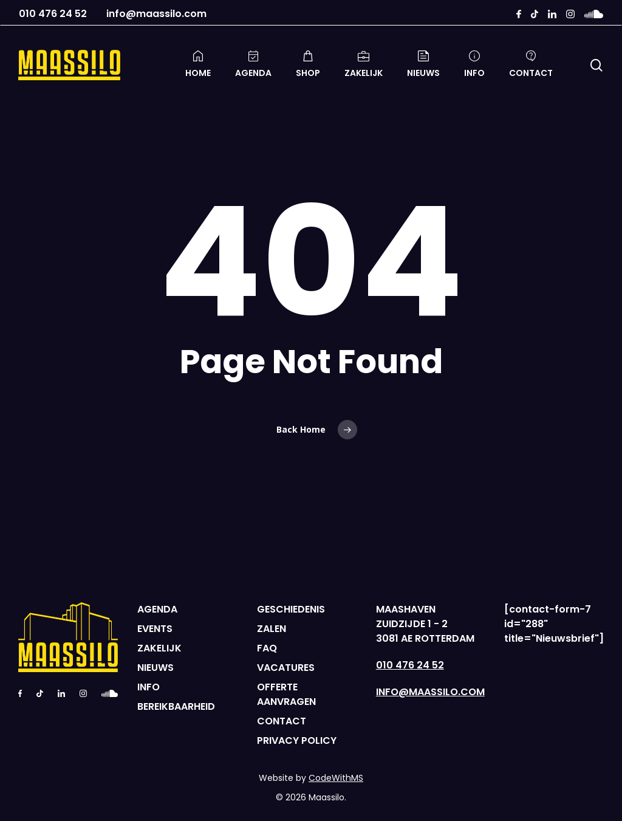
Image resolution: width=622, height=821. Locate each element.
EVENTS (155, 629)
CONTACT (281, 721)
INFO (148, 687)
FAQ (267, 648)
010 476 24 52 (53, 14)
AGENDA (157, 609)
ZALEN (271, 629)
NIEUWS (155, 668)
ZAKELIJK (159, 648)
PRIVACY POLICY (297, 740)
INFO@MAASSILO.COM (430, 692)
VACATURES (286, 668)
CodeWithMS (336, 778)
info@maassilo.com (156, 14)
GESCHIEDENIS (291, 609)
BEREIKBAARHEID (176, 706)
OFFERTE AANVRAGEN (286, 694)
